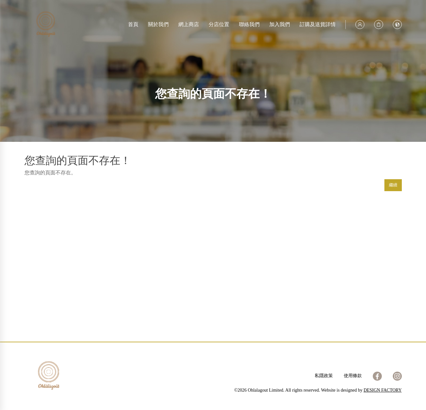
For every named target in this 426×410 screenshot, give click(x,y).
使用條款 (353, 375)
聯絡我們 (249, 24)
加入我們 (279, 24)
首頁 (133, 24)
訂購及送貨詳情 (318, 24)
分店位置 (219, 24)
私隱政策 (324, 375)
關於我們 (158, 24)
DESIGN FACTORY (382, 390)
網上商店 (188, 24)
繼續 (393, 184)
